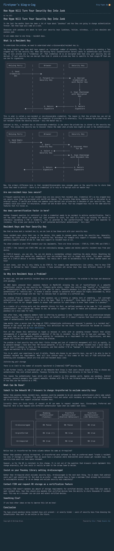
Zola (93, 548)
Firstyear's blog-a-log (19, 4)
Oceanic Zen (106, 548)
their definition (36, 347)
